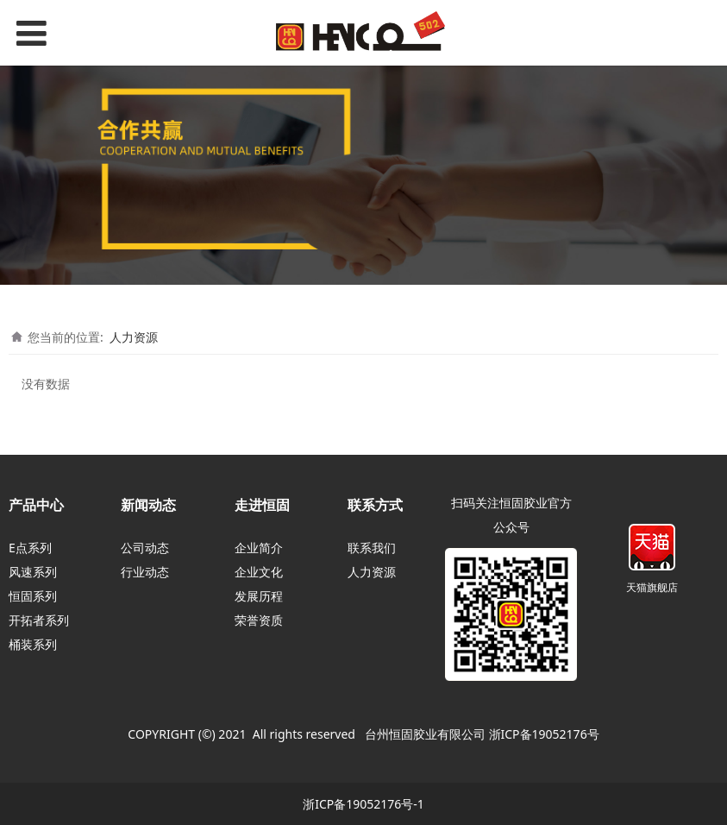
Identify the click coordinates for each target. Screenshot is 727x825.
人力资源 (134, 337)
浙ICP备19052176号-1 (363, 804)
